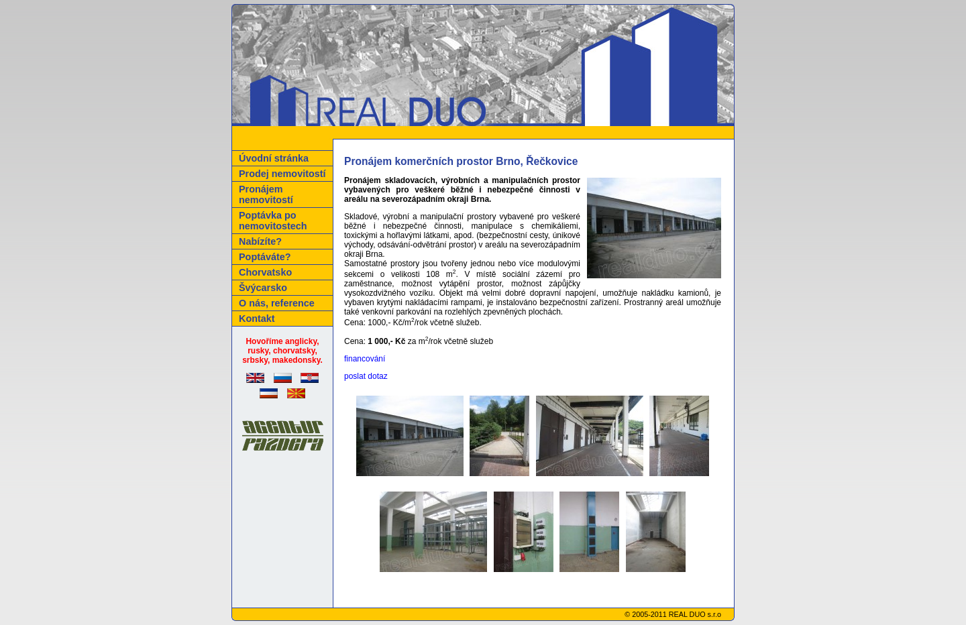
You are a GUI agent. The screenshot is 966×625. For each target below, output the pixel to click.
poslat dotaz (366, 376)
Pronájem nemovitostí (266, 194)
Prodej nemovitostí (282, 173)
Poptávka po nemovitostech (273, 220)
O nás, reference (277, 303)
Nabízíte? (260, 241)
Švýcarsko (263, 287)
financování (364, 358)
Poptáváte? (265, 256)
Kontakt (257, 318)
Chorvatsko (265, 272)
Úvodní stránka (274, 158)
